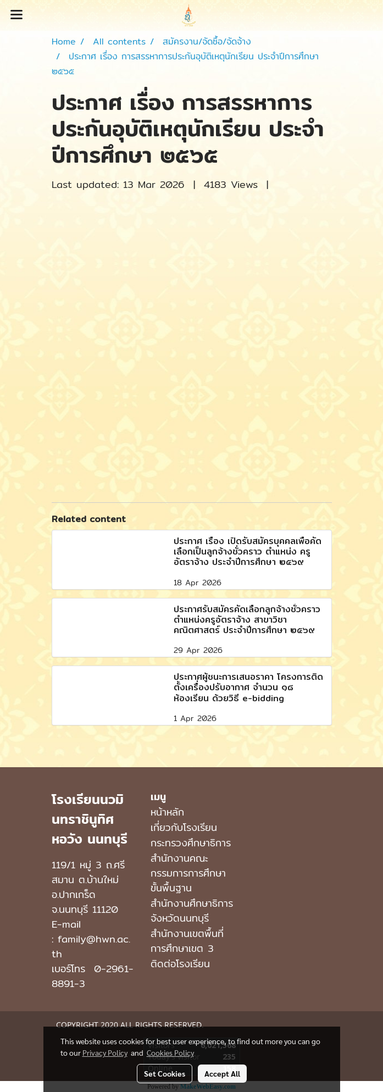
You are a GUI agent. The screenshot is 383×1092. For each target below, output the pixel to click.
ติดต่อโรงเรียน (180, 964)
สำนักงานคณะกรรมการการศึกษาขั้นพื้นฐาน (188, 873)
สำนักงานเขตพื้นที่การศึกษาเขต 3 (187, 940)
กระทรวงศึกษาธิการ (191, 843)
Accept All (222, 1073)
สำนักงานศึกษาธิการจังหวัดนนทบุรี (192, 910)
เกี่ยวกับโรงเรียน (184, 827)
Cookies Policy (170, 1052)
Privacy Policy (104, 1052)
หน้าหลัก (167, 812)
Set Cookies (164, 1073)
